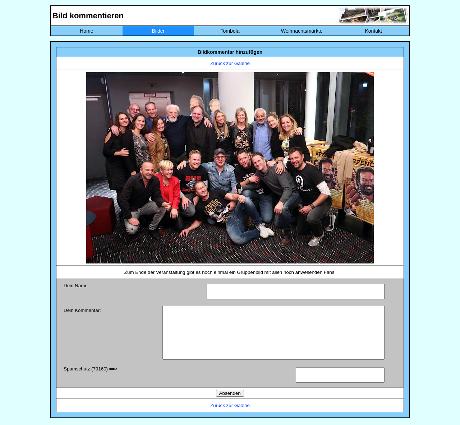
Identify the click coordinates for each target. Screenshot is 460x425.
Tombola (230, 31)
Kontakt (373, 31)
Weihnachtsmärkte (302, 31)
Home (86, 31)
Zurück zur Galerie (230, 63)
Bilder (158, 31)
